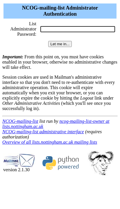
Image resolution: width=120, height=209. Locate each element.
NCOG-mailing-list (20, 121)
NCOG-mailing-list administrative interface (43, 131)
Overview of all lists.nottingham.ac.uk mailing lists (49, 142)
